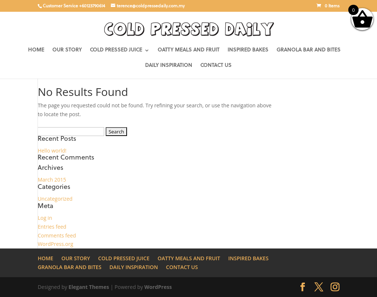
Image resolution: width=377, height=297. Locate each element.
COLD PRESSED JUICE (116, 50)
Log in (45, 217)
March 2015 (52, 179)
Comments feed (57, 235)
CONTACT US (216, 65)
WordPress (158, 286)
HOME (36, 50)
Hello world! (52, 150)
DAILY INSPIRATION (168, 65)
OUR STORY (67, 50)
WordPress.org (55, 243)
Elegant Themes (88, 286)
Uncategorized (55, 198)
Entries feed (52, 226)
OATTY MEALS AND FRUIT (188, 50)
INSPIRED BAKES (248, 50)
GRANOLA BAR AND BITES (308, 50)
